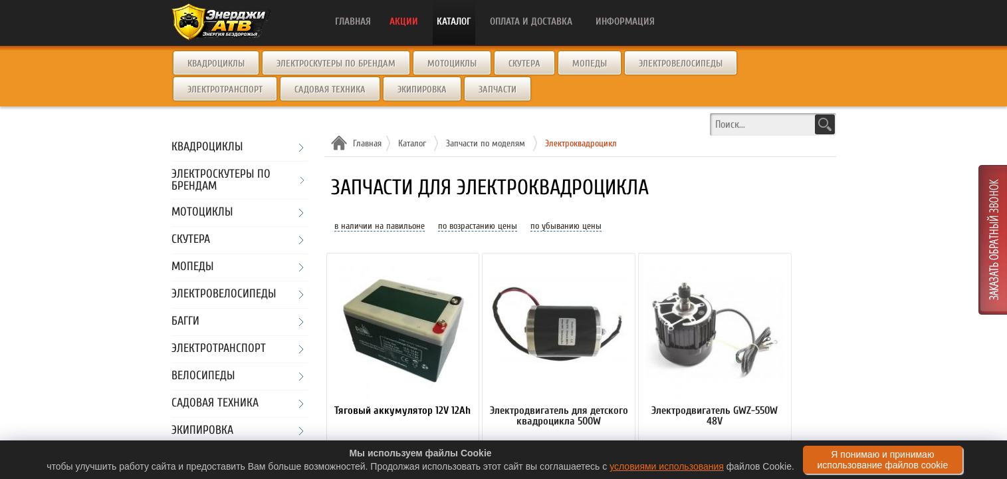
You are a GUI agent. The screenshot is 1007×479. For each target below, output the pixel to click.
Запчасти (497, 89)
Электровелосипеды (681, 63)
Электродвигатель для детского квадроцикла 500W (559, 416)
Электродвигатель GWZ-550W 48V (714, 416)
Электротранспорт (225, 89)
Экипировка (422, 89)
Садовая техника (330, 89)
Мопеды (589, 63)
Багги (185, 321)
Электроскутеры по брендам (336, 63)
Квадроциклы (216, 63)
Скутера (524, 63)
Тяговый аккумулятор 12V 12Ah (402, 410)
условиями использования (667, 466)
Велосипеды (203, 376)
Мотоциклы (452, 63)
